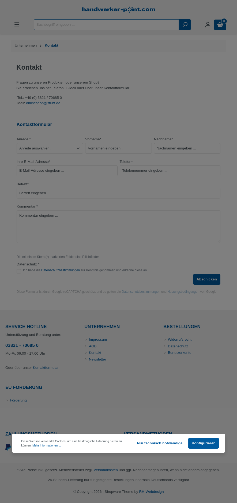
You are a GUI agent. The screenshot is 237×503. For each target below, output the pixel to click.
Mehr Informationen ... (46, 445)
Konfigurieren (204, 443)
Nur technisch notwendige (160, 443)
